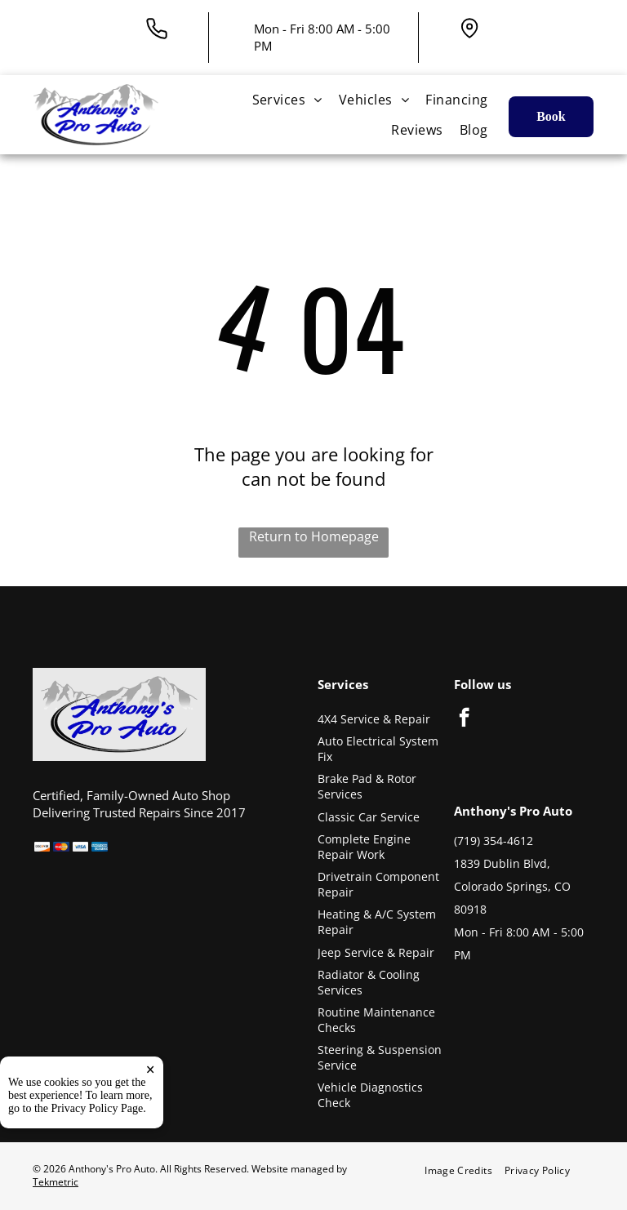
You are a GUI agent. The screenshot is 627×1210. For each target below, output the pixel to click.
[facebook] (464, 719)
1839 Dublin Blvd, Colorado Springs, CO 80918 (512, 886)
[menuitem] (287, 99)
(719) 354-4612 (493, 840)
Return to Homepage (314, 536)
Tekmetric (55, 1182)
